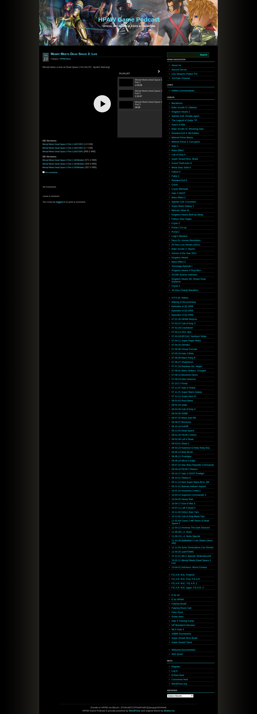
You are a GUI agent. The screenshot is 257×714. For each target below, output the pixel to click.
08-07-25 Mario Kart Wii (184, 417)
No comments (51, 172)
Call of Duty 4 (178, 154)
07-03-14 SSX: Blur (182, 332)
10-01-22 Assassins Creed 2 (186, 490)
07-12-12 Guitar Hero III (184, 396)
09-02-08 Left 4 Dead (182, 439)
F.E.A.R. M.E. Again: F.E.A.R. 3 (188, 587)
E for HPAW (178, 599)
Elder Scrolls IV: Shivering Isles (188, 129)
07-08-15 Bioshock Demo (185, 375)
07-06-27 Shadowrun (182, 362)
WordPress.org (179, 683)
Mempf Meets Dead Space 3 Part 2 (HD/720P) (62, 148)
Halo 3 (175, 146)
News (68, 59)
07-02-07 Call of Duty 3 (183, 323)
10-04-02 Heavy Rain (182, 499)
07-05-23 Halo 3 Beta (183, 353)
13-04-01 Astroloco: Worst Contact (189, 567)
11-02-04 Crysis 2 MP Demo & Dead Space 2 (190, 522)
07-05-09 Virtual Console (184, 349)
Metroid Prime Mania (182, 137)
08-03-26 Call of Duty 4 (183, 409)
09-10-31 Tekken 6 (181, 477)
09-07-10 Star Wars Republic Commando (193, 465)
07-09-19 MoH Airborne (184, 379)
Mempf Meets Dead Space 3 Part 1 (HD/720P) (62, 144)
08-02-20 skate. (180, 405)
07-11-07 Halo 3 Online (183, 387)
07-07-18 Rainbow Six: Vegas (187, 366)
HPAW (62, 59)
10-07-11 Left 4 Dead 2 (183, 507)
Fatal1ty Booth (179, 603)
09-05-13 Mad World (182, 452)
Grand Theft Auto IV (182, 163)
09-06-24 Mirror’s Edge (183, 460)
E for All (176, 595)
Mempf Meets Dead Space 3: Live (74, 54)
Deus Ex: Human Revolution (186, 240)
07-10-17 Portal (180, 383)
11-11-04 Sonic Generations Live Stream (193, 547)
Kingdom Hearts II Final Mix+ (186, 270)
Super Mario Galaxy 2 (183, 206)
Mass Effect (178, 150)
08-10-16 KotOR (180, 426)
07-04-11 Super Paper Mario (186, 340)
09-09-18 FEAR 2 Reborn (185, 469)
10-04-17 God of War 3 (183, 503)
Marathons (177, 103)
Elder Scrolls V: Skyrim (183, 249)
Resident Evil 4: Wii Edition (185, 133)
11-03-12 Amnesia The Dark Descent (191, 527)
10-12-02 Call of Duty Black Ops (188, 516)
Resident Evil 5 (179, 180)
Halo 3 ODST (178, 193)
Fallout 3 (176, 171)
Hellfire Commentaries (183, 90)
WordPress (134, 710)
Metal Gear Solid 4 (181, 167)
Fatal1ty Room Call (181, 608)
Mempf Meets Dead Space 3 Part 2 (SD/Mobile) (63, 164)
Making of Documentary (184, 302)
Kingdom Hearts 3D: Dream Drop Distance (189, 280)
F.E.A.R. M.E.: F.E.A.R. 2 (184, 583)
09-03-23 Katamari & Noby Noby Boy (191, 447)
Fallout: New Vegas (182, 219)
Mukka (167, 710)
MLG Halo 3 (178, 629)
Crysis (175, 184)
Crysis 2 (176, 223)
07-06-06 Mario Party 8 (183, 357)
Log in (175, 671)
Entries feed (178, 675)
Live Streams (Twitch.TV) (184, 74)
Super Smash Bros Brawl (184, 638)
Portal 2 (176, 231)
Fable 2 (175, 176)
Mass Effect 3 (179, 261)
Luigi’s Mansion (179, 236)
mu (173, 710)
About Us (176, 65)
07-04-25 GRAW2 (181, 345)
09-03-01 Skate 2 (180, 443)
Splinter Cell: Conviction (184, 201)
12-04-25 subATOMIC (183, 551)
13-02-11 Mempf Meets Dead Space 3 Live (191, 561)
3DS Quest (177, 654)
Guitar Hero (177, 616)
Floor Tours (177, 612)
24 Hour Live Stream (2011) (186, 244)
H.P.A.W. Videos (180, 297)
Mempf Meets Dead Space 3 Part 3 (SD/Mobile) (63, 167)
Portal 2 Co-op (179, 227)
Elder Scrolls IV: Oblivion (184, 107)
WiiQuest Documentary (183, 649)
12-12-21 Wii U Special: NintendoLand (191, 556)
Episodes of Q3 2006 (182, 310)
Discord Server (179, 69)
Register (176, 666)
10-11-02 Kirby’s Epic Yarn (185, 512)
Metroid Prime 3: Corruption (186, 141)
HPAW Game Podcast (129, 19)
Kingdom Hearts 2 (181, 111)
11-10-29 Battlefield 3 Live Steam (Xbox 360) (192, 541)
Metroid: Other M (180, 210)
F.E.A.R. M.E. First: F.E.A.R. (186, 579)
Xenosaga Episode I (182, 266)
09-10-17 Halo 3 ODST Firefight (188, 473)
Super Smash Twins (182, 642)
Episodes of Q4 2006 (182, 315)
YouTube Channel (181, 78)
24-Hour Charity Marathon (185, 290)
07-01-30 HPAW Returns (184, 319)
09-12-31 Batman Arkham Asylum (189, 486)
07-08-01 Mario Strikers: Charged (189, 370)
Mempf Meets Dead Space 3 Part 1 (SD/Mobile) (63, 160)
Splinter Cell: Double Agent (185, 116)
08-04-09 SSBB (180, 413)
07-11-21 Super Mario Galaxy (187, 392)
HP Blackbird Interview (183, 625)
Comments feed (180, 679)
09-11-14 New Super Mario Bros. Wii (190, 482)
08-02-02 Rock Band (182, 400)
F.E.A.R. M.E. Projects (183, 574)
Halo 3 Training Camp (183, 621)
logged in (60, 202)
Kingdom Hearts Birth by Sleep (187, 214)
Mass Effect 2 (179, 197)
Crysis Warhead (180, 189)
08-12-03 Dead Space (183, 430)
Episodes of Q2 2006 (182, 306)
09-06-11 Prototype (181, 456)
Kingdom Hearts (180, 257)
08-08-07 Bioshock (181, 422)
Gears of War (178, 124)
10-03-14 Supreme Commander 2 (189, 495)
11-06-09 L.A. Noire (182, 532)
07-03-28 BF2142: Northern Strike (189, 336)
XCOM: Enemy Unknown (184, 274)
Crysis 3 (176, 286)
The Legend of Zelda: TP (184, 120)
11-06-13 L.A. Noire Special (186, 536)
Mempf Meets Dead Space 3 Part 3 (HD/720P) (62, 151)
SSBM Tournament (181, 633)
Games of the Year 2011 (184, 253)
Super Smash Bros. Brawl (185, 159)
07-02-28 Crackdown (182, 327)
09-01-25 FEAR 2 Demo (184, 435)
